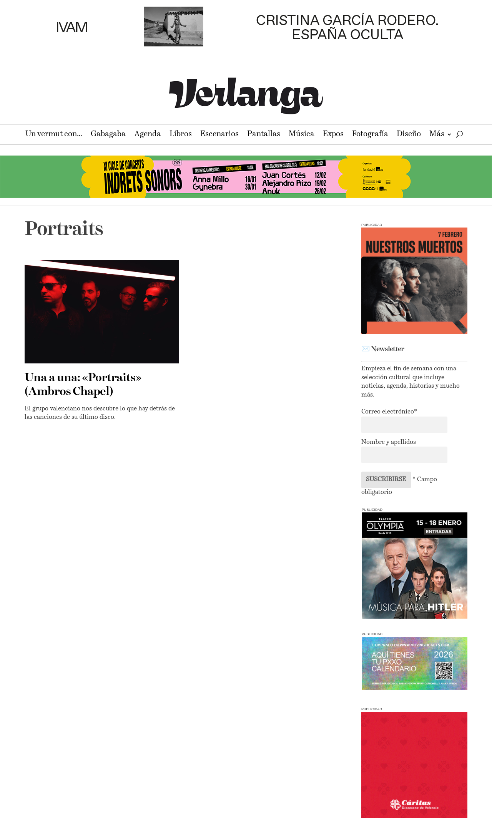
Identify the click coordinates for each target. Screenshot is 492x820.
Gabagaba (108, 135)
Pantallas (263, 135)
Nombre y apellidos (388, 442)
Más (436, 135)
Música (301, 135)
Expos (333, 135)
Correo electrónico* (389, 412)
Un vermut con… (53, 135)
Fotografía (370, 135)
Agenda (147, 135)
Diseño (409, 135)
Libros (181, 135)
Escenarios (219, 135)
